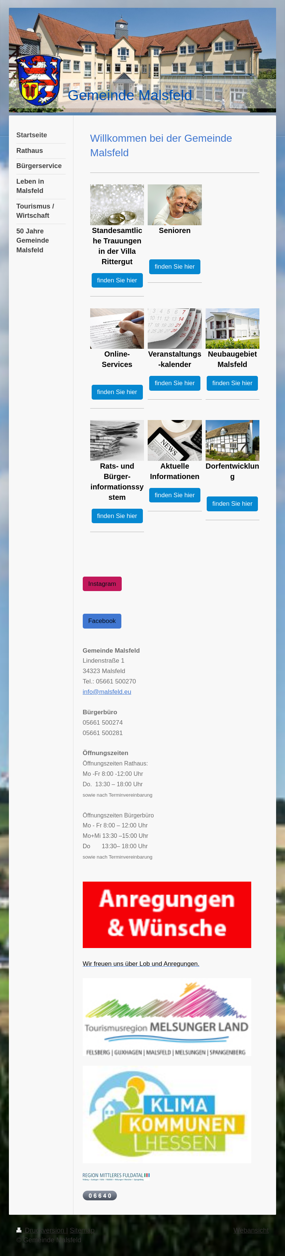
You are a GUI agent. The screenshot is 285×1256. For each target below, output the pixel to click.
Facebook (102, 620)
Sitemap (82, 1230)
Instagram (102, 583)
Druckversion (41, 1230)
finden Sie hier (117, 280)
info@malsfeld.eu (107, 691)
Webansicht (251, 1230)
